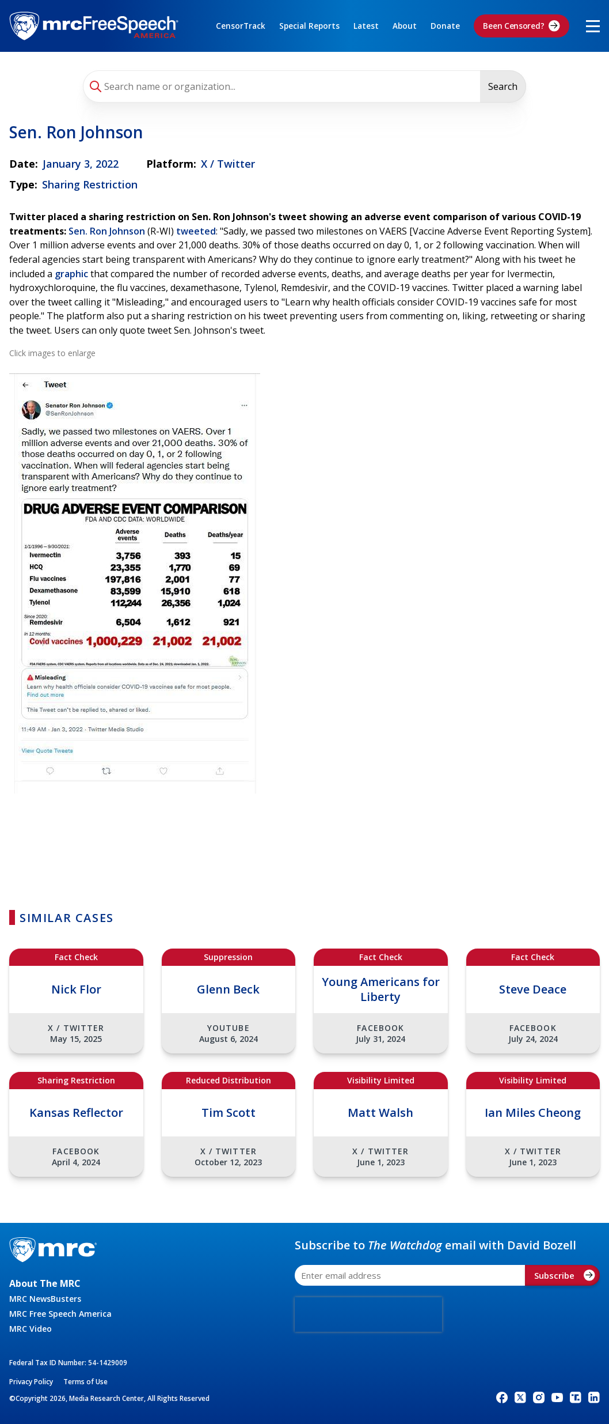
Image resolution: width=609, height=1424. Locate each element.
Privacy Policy (31, 1382)
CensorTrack (240, 26)
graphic (71, 273)
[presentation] (368, 1314)
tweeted (196, 231)
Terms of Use (85, 1382)
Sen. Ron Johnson (106, 231)
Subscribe (564, 1275)
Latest (366, 26)
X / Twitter (228, 164)
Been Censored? (521, 26)
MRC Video (30, 1328)
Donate (445, 26)
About (405, 26)
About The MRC (45, 1283)
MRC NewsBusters (45, 1298)
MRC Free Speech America (60, 1313)
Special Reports (309, 26)
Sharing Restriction (90, 184)
